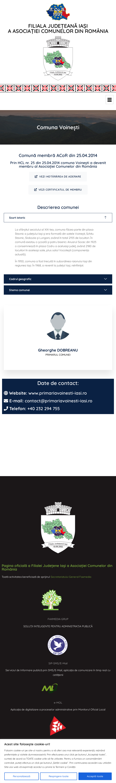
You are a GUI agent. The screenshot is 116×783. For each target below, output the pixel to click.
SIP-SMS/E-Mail (58, 663)
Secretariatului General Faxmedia (71, 577)
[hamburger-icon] (109, 99)
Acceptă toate (95, 776)
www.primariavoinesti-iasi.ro (57, 393)
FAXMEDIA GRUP (58, 619)
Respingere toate (58, 776)
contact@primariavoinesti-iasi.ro (58, 401)
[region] (58, 761)
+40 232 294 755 (43, 408)
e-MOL (58, 703)
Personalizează (21, 776)
